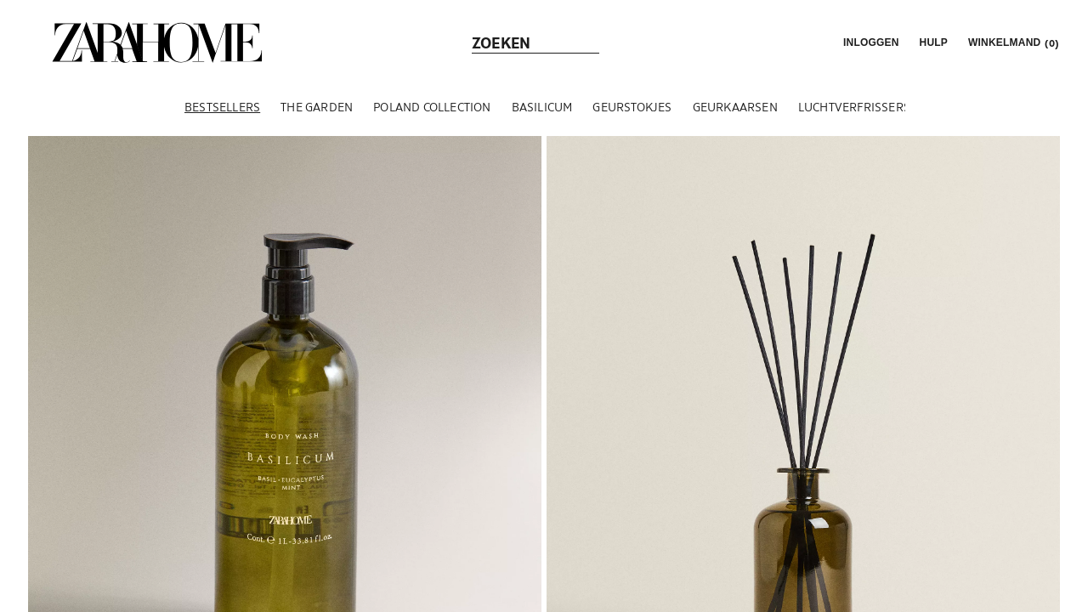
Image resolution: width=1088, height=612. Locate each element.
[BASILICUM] (542, 107)
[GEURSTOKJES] (632, 107)
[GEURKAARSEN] (735, 107)
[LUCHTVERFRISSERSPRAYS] (871, 107)
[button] (869, 42)
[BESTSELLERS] (222, 107)
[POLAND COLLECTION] (431, 107)
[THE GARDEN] (316, 107)
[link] (157, 42)
